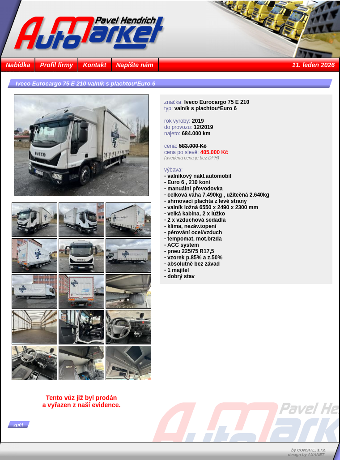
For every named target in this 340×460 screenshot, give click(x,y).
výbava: (173, 170)
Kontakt (94, 65)
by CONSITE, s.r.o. (309, 450)
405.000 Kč (214, 152)
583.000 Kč (193, 146)
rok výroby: (177, 121)
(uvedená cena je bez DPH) (191, 157)
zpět (18, 424)
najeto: (172, 133)
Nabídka (18, 65)
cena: (170, 146)
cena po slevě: (181, 152)
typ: (168, 108)
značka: (173, 102)
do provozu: (178, 127)
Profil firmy (56, 65)
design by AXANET (306, 454)
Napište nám (134, 65)
